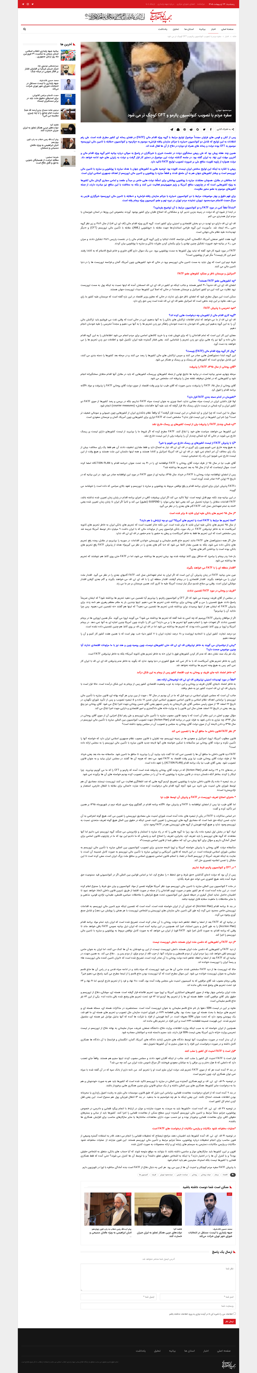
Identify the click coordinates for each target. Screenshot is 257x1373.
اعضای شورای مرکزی (186, 4)
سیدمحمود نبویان (166, 1175)
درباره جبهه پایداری (165, 4)
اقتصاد (225, 1175)
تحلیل (173, 29)
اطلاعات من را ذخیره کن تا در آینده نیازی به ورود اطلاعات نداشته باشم (201, 1314)
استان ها (187, 29)
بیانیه (201, 29)
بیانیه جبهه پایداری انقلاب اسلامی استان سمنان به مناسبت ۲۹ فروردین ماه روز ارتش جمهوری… (41, 53)
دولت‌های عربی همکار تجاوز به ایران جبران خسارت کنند (41, 127)
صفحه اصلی (227, 29)
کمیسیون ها (143, 1175)
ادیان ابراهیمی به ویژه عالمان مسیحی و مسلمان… (51, 145)
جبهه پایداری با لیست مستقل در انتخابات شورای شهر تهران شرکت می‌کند (42, 85)
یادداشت (159, 29)
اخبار (212, 29)
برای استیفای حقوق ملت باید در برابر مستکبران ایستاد (43, 98)
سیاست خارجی (182, 1175)
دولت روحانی (206, 1175)
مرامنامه (201, 4)
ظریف (154, 1175)
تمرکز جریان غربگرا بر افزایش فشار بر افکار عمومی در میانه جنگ (42, 68)
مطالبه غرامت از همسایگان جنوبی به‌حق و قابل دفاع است (42, 160)
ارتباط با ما (150, 4)
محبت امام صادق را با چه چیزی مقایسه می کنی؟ (41, 113)
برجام (217, 1175)
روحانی (194, 1175)
